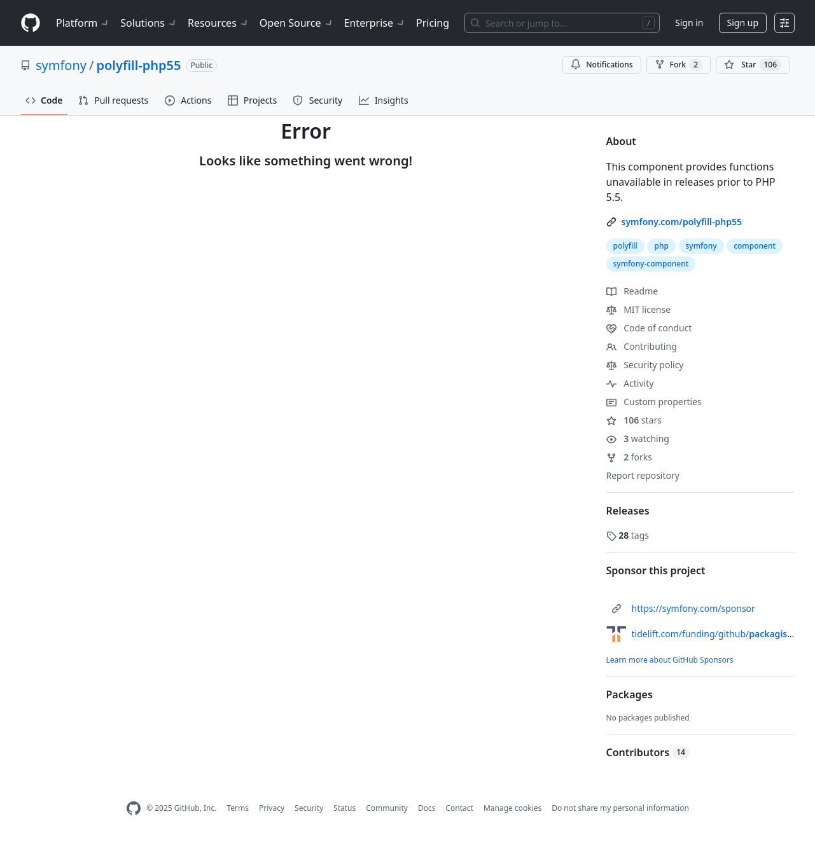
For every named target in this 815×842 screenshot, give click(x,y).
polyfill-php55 (138, 65)
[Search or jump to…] (562, 22)
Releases (628, 511)
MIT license (638, 309)
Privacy (271, 808)
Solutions (149, 23)
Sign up (742, 23)
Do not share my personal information (620, 808)
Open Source (297, 23)
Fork (678, 65)
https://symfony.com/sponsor (693, 608)
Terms (237, 808)
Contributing (641, 346)
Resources (218, 23)
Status (344, 808)
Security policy (645, 365)
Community (387, 808)
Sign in (689, 23)
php (661, 245)
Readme (632, 291)
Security (309, 808)
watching (637, 438)
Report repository (642, 475)
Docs (427, 808)
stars (634, 420)
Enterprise (375, 23)
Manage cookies (512, 808)
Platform (83, 23)
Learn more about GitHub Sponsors (670, 659)
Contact (459, 808)
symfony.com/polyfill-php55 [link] (682, 222)
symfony (61, 65)
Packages (629, 694)
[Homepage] (30, 23)
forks (629, 457)
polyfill (625, 245)
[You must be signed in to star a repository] (753, 65)
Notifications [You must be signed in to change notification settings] (601, 64)
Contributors (648, 752)
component (755, 245)
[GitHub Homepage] (133, 809)
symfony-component (651, 263)
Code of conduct (649, 328)
